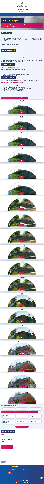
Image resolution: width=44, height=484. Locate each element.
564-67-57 (23, 9)
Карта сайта (22, 479)
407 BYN (22, 208)
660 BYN (22, 160)
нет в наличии (22, 353)
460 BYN (22, 305)
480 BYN (22, 128)
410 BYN (22, 112)
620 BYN (22, 257)
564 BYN (22, 144)
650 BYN (22, 321)
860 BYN (22, 337)
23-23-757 (23, 480)
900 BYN (22, 192)
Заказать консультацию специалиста (22, 426)
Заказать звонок (22, 11)
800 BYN (22, 176)
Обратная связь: (7, 446)
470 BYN (22, 224)
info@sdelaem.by (3, 443)
